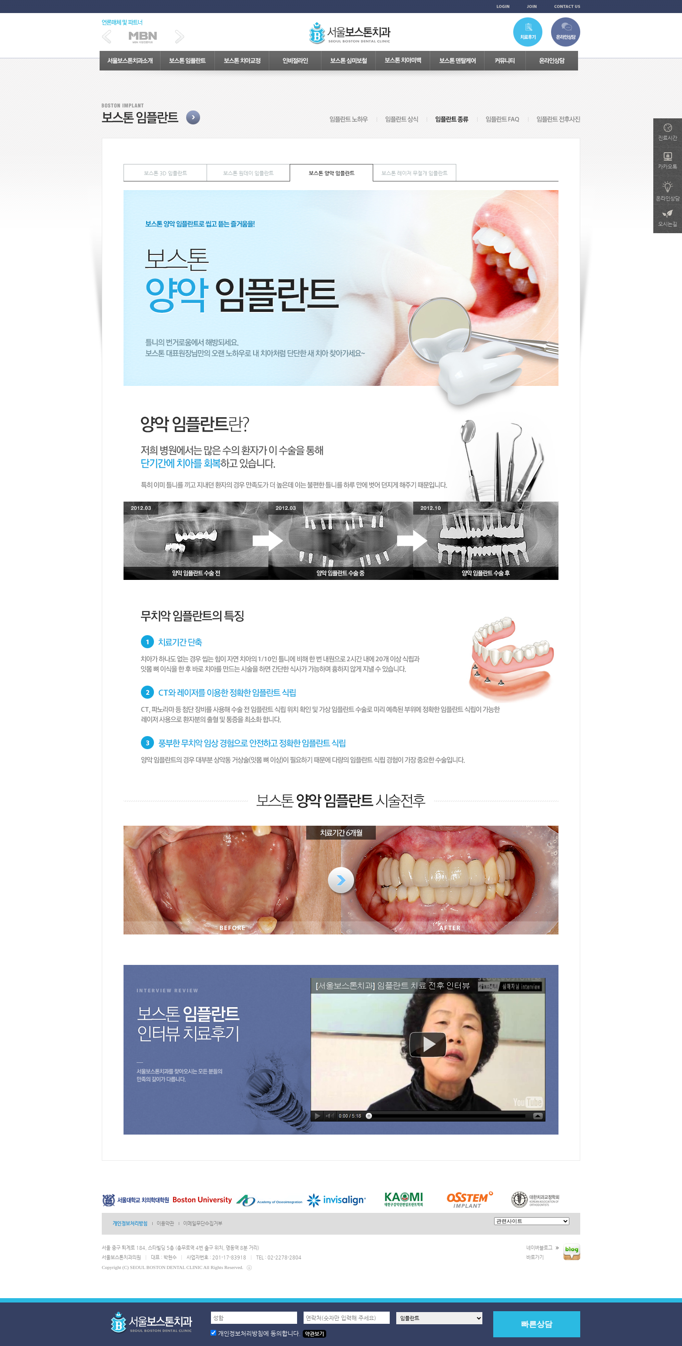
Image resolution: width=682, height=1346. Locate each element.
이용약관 (165, 1223)
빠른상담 (536, 1324)
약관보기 (314, 1334)
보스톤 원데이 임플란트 (248, 173)
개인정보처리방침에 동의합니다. (259, 1333)
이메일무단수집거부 (202, 1223)
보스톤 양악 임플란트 (331, 173)
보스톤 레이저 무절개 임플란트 (414, 173)
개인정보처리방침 (130, 1223)
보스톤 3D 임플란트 (165, 173)
